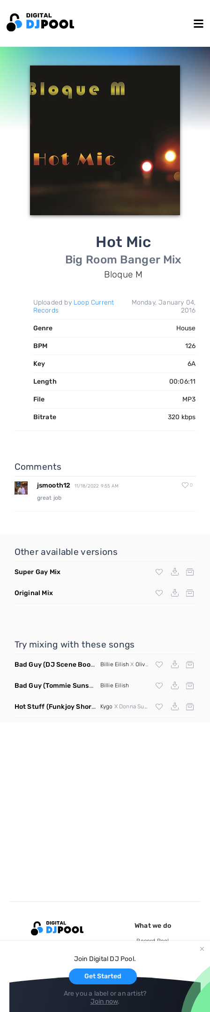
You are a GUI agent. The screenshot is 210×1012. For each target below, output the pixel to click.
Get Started (102, 976)
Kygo (106, 706)
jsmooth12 (54, 485)
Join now (104, 1001)
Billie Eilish (114, 664)
